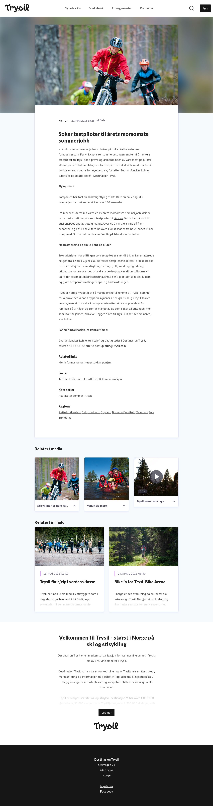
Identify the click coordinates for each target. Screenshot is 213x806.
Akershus (75, 412)
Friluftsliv (90, 379)
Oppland (106, 412)
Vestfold (129, 412)
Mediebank (96, 8)
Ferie (72, 379)
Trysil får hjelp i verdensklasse (67, 581)
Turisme (63, 379)
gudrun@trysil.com (113, 346)
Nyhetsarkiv (73, 8)
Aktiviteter (65, 396)
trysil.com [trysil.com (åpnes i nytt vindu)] (106, 786)
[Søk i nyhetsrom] (191, 8)
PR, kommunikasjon (109, 379)
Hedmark (94, 412)
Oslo (85, 412)
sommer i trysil (82, 396)
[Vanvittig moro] (106, 478)
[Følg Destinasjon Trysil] (205, 8)
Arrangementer (121, 8)
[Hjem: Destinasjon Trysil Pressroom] (17, 8)
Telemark (142, 412)
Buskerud (118, 412)
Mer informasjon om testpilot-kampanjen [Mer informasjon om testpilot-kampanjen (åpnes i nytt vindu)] (85, 362)
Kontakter (146, 8)
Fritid (79, 379)
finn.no (118, 218)
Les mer (106, 712)
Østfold (64, 412)
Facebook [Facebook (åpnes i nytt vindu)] (106, 791)
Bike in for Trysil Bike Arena (139, 581)
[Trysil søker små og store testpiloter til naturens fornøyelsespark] (156, 476)
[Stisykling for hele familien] (57, 478)
